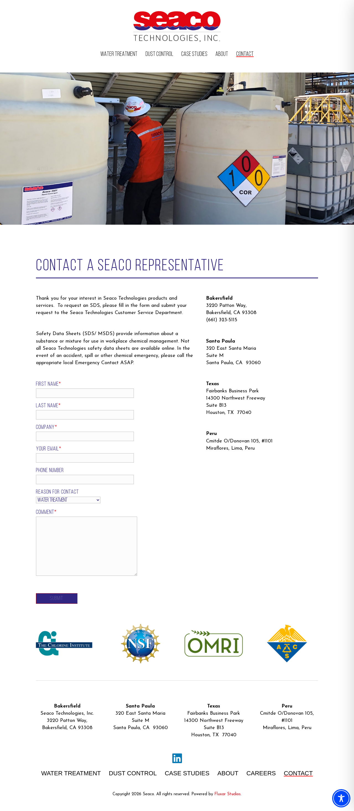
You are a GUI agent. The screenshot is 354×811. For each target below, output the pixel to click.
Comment (69, 543)
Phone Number (68, 476)
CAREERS (261, 773)
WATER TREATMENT (118, 54)
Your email (68, 454)
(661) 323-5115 (221, 320)
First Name (68, 390)
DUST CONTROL (159, 54)
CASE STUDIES (194, 54)
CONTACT (245, 54)
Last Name (68, 411)
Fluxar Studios (227, 794)
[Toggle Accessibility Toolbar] (341, 798)
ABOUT (221, 54)
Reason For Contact (57, 496)
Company (68, 433)
